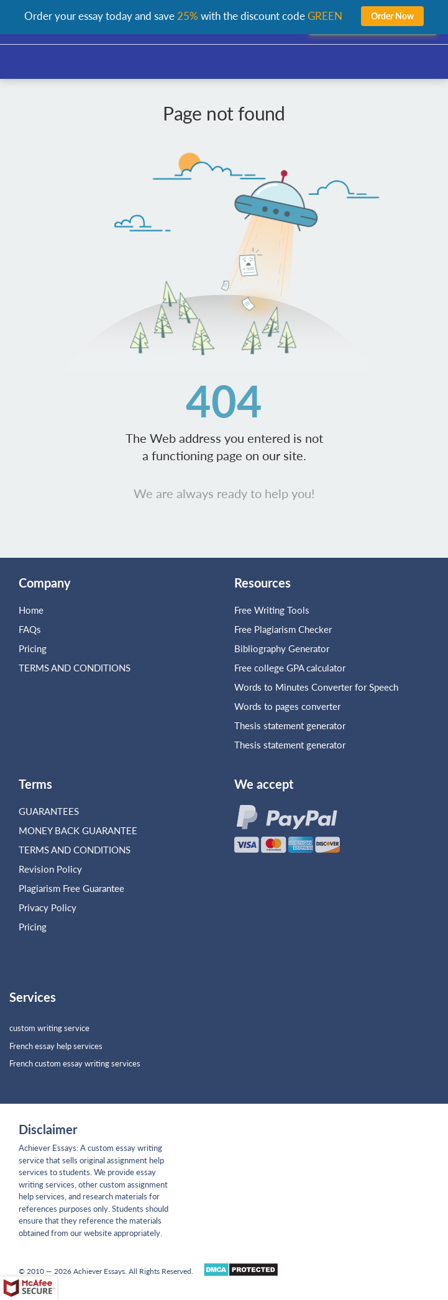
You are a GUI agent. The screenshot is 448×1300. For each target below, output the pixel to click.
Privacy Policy (47, 907)
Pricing (33, 648)
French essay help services (56, 1046)
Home (31, 610)
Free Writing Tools (271, 610)
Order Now (392, 16)
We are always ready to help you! (224, 493)
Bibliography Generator (281, 648)
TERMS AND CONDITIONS (76, 667)
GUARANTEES (49, 811)
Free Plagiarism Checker (283, 629)
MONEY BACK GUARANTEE (78, 830)
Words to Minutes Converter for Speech (316, 687)
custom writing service (49, 1028)
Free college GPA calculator (289, 667)
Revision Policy (50, 869)
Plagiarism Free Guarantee (71, 888)
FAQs (30, 629)
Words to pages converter (287, 706)
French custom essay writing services (74, 1063)
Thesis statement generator (289, 725)
